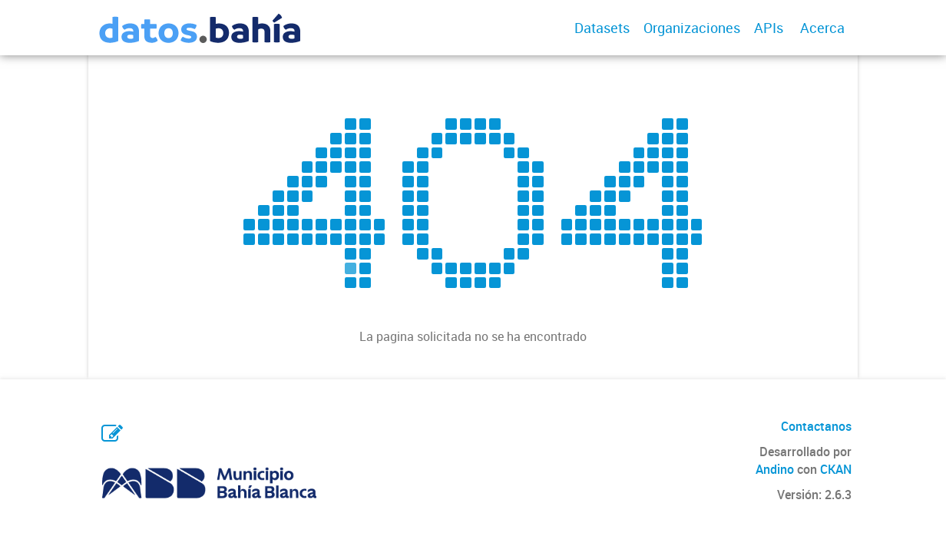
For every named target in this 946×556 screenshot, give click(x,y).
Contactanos (816, 426)
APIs (768, 27)
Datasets (602, 27)
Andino (775, 469)
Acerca (822, 27)
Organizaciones (691, 27)
